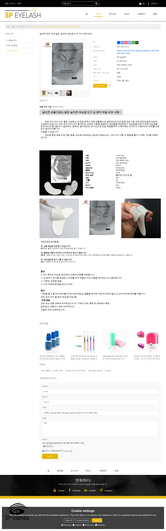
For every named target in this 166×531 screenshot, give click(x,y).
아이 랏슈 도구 (24, 27)
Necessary (66, 525)
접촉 (155, 14)
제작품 (98, 14)
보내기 (50, 456)
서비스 (127, 14)
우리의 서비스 (58, 107)
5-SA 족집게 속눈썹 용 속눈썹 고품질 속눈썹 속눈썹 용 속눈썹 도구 (84, 357)
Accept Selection (83, 520)
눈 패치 (108, 370)
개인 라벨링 (45, 370)
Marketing (100, 525)
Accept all (97, 520)
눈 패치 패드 (58, 370)
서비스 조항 (68, 451)
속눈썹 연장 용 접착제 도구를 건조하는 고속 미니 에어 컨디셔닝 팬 (147, 357)
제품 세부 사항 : (45, 107)
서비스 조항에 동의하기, (57, 451)
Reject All (68, 520)
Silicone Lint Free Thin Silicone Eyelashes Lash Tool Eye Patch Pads (138, 52)
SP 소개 (112, 14)
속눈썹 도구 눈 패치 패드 (76, 370)
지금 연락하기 (100, 86)
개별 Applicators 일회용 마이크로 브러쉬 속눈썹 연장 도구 (115, 357)
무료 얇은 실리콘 (95, 370)
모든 (13, 27)
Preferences (88, 525)
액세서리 (48, 446)
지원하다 (141, 14)
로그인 (12, 3)
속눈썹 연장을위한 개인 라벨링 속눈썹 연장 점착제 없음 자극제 (52, 357)
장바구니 (143, 4)
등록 (19, 3)
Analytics (77, 525)
